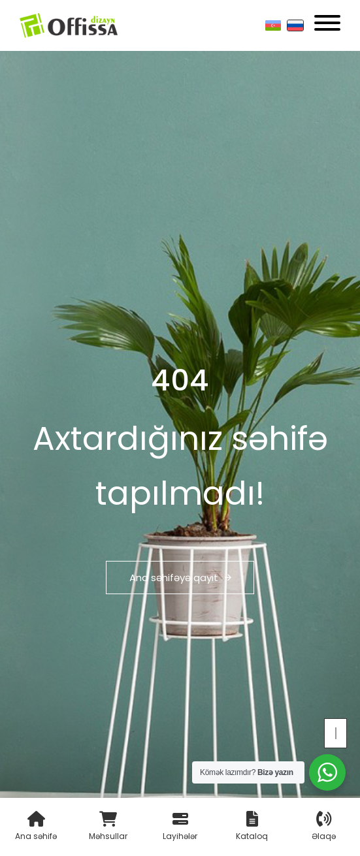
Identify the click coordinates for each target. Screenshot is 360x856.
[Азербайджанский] (273, 25)
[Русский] (295, 25)
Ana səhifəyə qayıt (180, 577)
